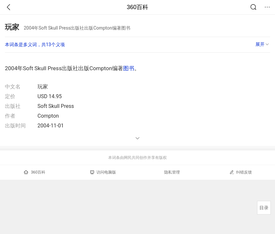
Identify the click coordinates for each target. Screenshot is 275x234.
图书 (128, 68)
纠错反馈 (240, 172)
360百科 (137, 7)
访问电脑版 (103, 172)
